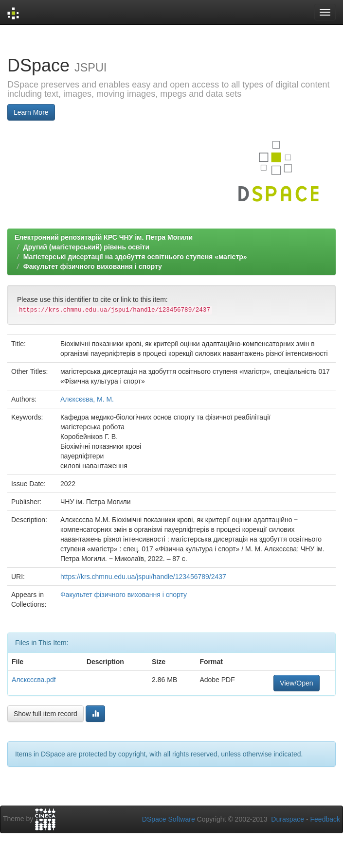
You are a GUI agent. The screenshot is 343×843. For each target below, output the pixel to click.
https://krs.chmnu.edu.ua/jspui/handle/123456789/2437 (143, 576)
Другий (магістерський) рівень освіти (86, 247)
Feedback (325, 819)
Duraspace (287, 819)
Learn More (31, 112)
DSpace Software (168, 819)
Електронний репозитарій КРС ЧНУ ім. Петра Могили (104, 237)
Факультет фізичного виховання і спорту (92, 266)
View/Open (296, 683)
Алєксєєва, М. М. (87, 399)
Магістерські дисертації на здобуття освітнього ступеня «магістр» (135, 257)
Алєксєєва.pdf (34, 680)
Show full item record (45, 714)
